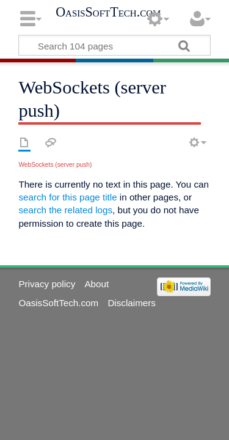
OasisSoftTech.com (108, 12)
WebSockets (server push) (55, 164)
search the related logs (65, 210)
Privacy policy (46, 284)
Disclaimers (131, 303)
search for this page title (67, 197)
